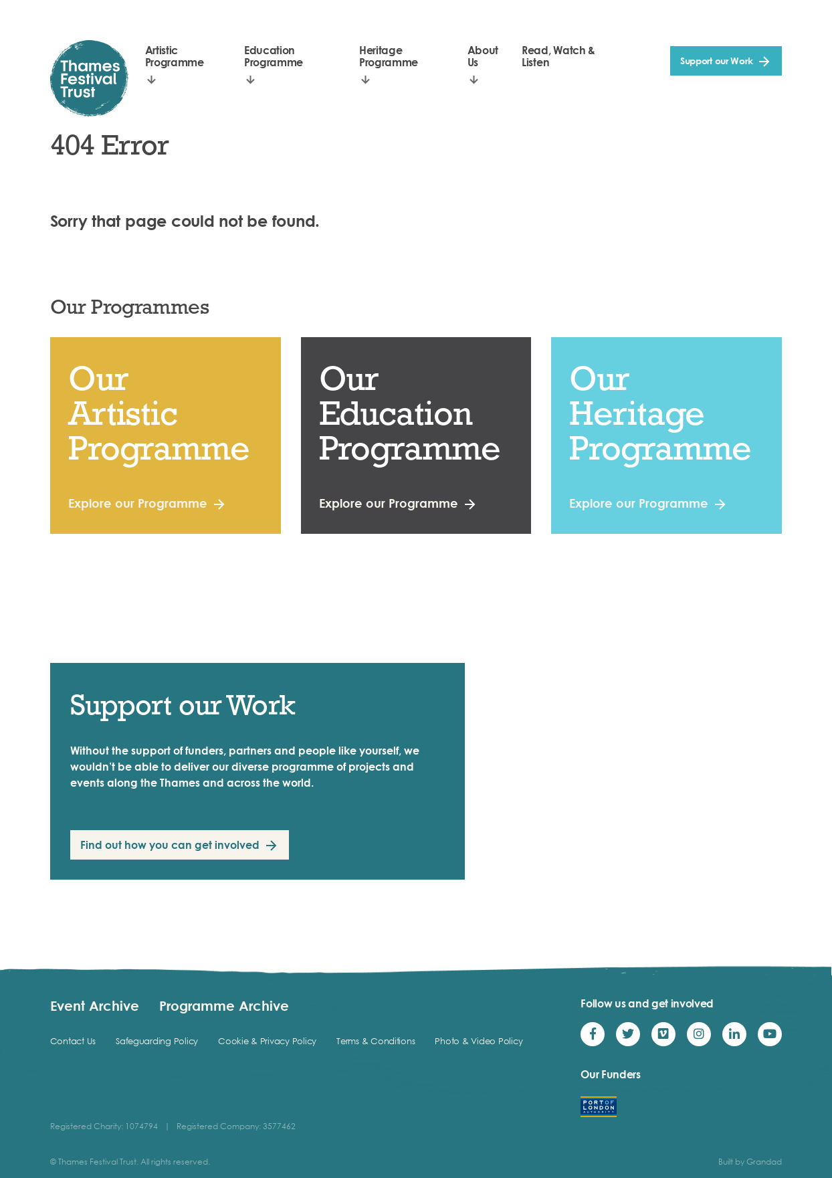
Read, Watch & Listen (558, 56)
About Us (482, 56)
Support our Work (716, 60)
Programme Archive (224, 1005)
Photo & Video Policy (478, 1041)
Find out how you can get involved (169, 845)
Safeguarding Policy (157, 1041)
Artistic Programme (174, 56)
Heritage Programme (388, 56)
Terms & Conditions (375, 1041)
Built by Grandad (750, 1162)
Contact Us (73, 1041)
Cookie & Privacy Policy (267, 1041)
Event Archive (94, 1005)
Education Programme (273, 56)
